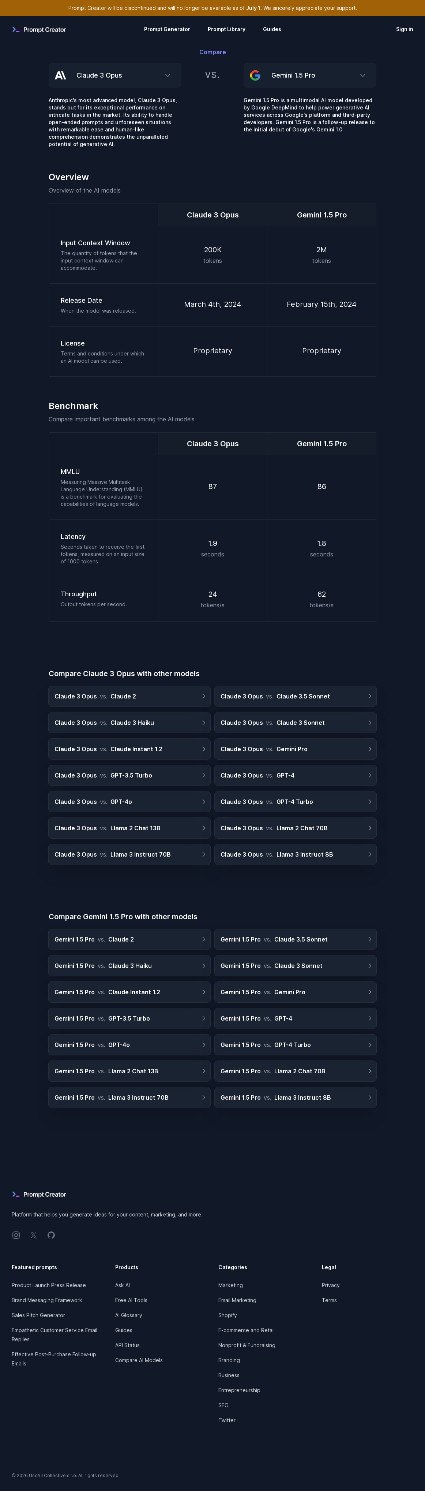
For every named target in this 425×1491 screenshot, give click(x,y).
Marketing (230, 1285)
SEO (223, 1405)
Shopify (227, 1315)
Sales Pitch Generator (38, 1315)
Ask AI (122, 1285)
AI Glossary (128, 1315)
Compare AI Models (139, 1360)
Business (229, 1375)
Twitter (227, 1420)
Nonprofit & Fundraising (246, 1345)
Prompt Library (226, 29)
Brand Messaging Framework (47, 1300)
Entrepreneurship (239, 1390)
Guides (272, 29)
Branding (229, 1360)
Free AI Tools (131, 1300)
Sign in (404, 29)
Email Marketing (237, 1300)
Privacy (331, 1285)
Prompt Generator (167, 29)
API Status (127, 1345)
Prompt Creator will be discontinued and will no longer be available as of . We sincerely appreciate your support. (212, 8)
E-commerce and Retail (246, 1330)
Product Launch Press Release (49, 1285)
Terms (329, 1300)
